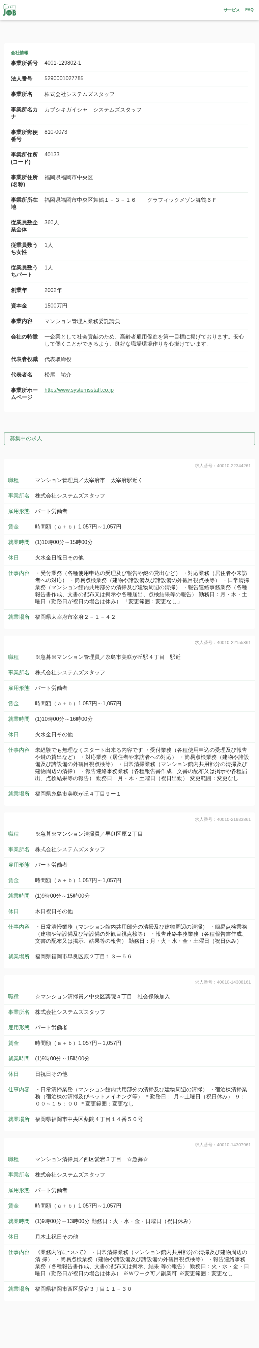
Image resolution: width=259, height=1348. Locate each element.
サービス (232, 10)
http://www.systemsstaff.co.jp (79, 390)
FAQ (249, 9)
